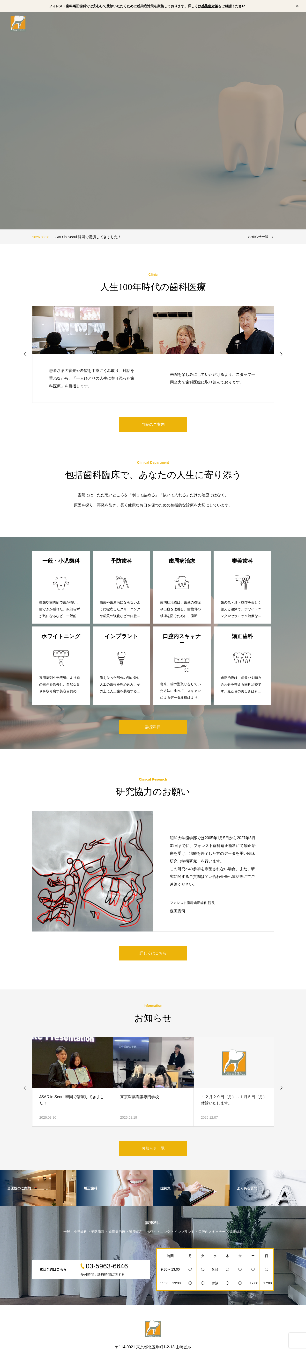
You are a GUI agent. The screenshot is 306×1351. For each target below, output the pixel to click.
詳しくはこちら (153, 953)
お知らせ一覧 (258, 237)
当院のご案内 (153, 424)
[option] (153, 120)
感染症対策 (209, 6)
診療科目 (153, 727)
